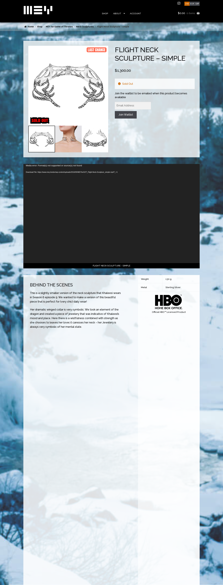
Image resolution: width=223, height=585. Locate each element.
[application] (111, 213)
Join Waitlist (126, 114)
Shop (105, 13)
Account (135, 13)
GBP (197, 4)
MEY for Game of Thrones (59, 27)
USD (187, 4)
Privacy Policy (29, 562)
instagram (179, 3)
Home (31, 27)
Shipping (27, 546)
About (117, 13)
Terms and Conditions (33, 566)
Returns (27, 550)
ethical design (115, 553)
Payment (27, 542)
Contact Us (28, 538)
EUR (192, 4)
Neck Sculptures (85, 27)
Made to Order (30, 558)
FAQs (25, 554)
